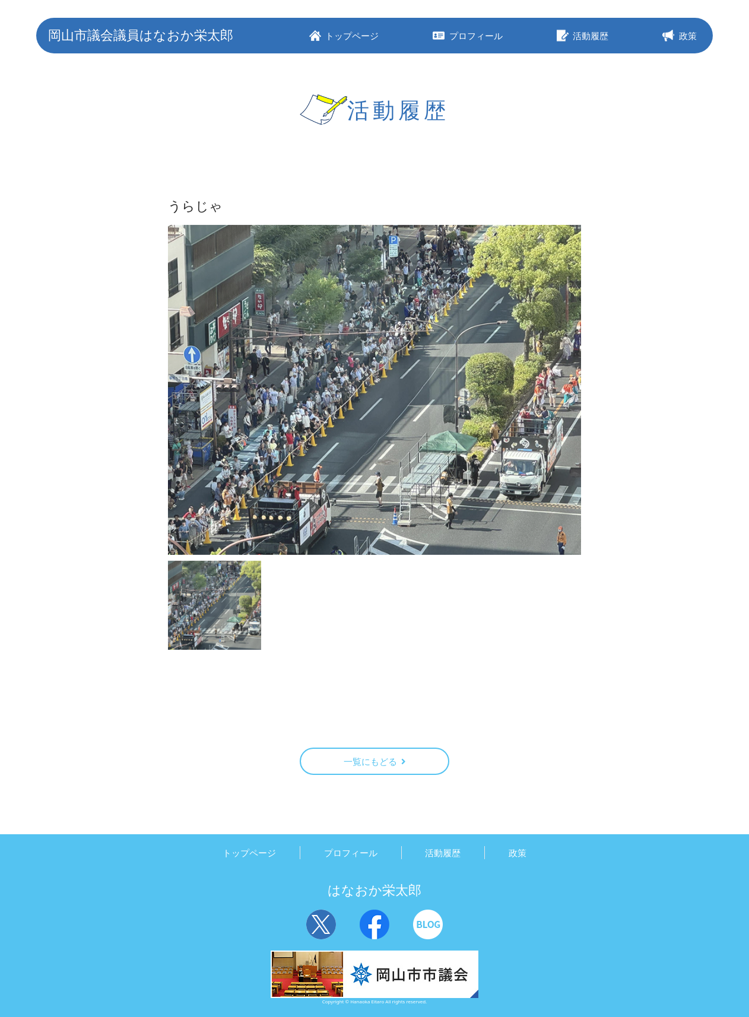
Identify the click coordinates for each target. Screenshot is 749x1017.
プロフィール (350, 853)
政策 (517, 853)
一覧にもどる (374, 761)
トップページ (249, 853)
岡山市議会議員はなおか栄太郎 (140, 35)
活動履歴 (443, 853)
